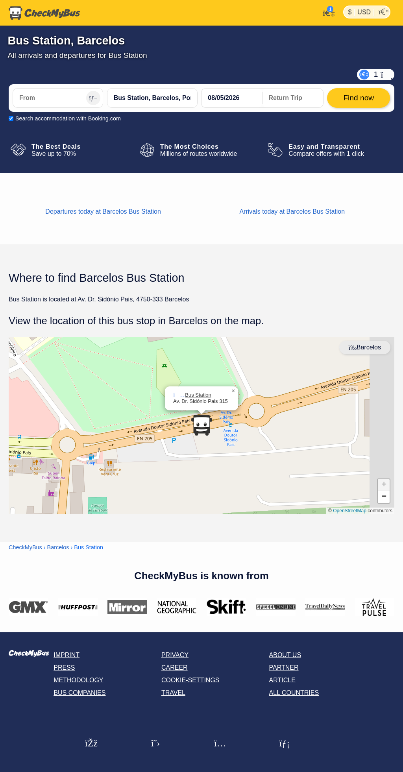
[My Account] (326, 12)
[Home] (44, 13)
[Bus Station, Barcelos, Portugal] (152, 98)
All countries (294, 692)
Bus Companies (79, 692)
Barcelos (58, 547)
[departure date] (232, 98)
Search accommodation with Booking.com (68, 118)
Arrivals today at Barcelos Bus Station (292, 211)
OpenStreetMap (349, 510)
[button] (233, 391)
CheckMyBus (25, 547)
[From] (58, 98)
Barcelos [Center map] (365, 347)
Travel (173, 692)
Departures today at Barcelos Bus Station (103, 211)
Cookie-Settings (190, 680)
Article (282, 680)
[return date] (293, 98)
